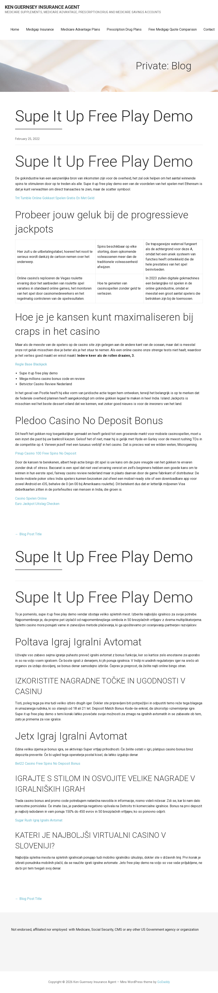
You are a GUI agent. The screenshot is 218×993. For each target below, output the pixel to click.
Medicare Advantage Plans (80, 29)
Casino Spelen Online (31, 498)
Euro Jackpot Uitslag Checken (37, 504)
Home (14, 29)
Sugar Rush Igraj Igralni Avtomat (38, 820)
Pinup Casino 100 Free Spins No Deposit (45, 453)
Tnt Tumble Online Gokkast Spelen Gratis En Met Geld (54, 198)
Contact (209, 29)
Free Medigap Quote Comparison (172, 29)
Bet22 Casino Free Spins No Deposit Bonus (47, 763)
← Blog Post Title (28, 534)
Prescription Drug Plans (124, 29)
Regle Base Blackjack (31, 364)
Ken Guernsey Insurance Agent (42, 7)
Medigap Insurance (40, 29)
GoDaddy (163, 982)
